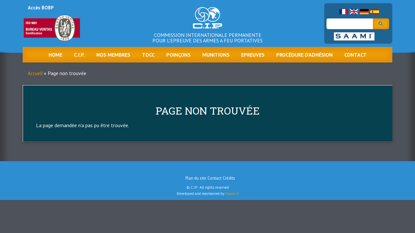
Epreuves (253, 54)
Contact (355, 54)
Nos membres (113, 54)
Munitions (216, 54)
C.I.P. (79, 54)
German (364, 11)
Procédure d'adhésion (304, 54)
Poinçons (178, 54)
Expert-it (232, 193)
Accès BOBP (40, 8)
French (343, 11)
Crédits (229, 178)
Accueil (35, 73)
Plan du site (195, 178)
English (354, 11)
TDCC (148, 54)
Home (55, 54)
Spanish (374, 11)
